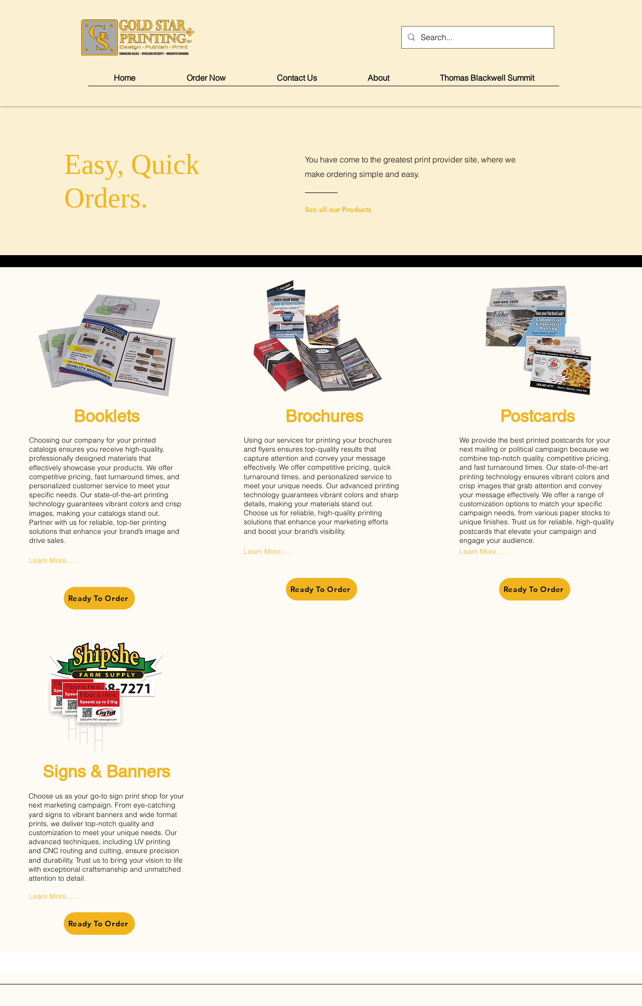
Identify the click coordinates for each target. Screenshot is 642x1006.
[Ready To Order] (99, 598)
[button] (206, 81)
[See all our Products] (345, 209)
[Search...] (477, 37)
